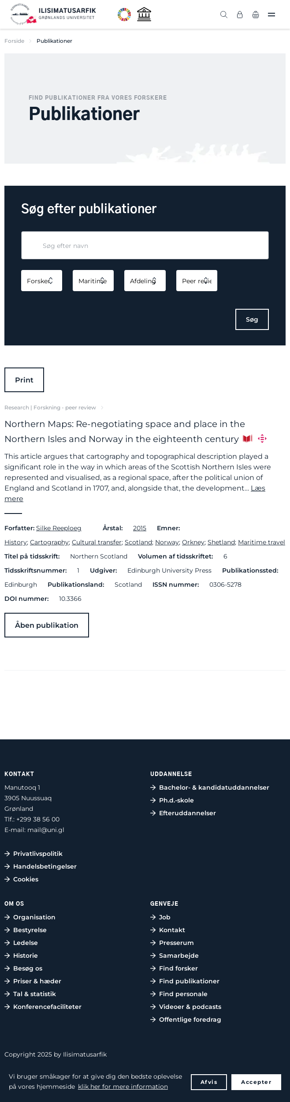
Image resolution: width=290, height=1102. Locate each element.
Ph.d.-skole (176, 800)
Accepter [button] (256, 1082)
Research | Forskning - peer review (50, 407)
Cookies (25, 879)
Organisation (34, 917)
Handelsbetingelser (45, 866)
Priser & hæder (37, 981)
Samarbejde (179, 956)
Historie (25, 956)
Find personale (183, 994)
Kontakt (172, 930)
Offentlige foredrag (190, 1019)
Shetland (221, 542)
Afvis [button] (209, 1082)
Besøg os (27, 968)
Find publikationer (189, 981)
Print (24, 380)
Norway (167, 542)
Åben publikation (46, 625)
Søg (252, 319)
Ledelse (25, 943)
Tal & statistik (34, 994)
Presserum (176, 943)
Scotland (138, 542)
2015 (139, 528)
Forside (14, 40)
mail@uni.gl (45, 830)
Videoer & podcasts (190, 1007)
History (15, 542)
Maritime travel (261, 542)
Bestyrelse (30, 930)
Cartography (49, 542)
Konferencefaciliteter (47, 1007)
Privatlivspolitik (38, 854)
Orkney (193, 542)
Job (165, 917)
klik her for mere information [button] (123, 1087)
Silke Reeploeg (59, 528)
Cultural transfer (97, 542)
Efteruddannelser (187, 813)
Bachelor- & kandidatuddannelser (214, 787)
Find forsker (178, 968)
